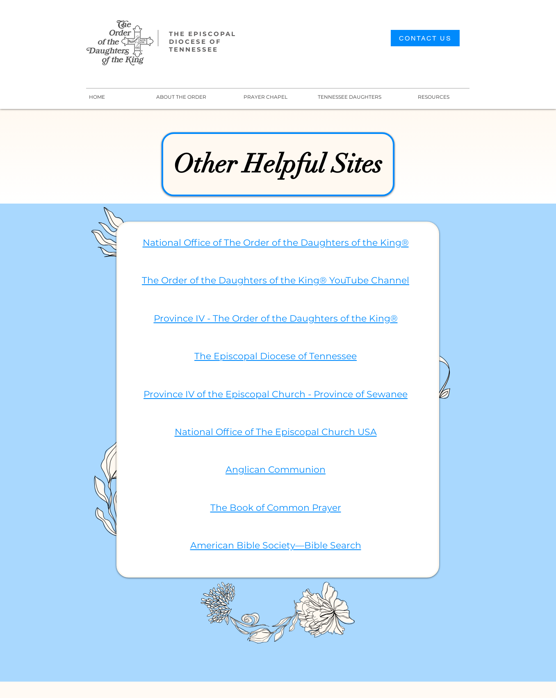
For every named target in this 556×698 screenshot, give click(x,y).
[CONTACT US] (425, 38)
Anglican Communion (276, 469)
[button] (350, 97)
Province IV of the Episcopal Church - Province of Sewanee (276, 394)
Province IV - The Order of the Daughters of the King (272, 318)
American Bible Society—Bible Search (275, 545)
